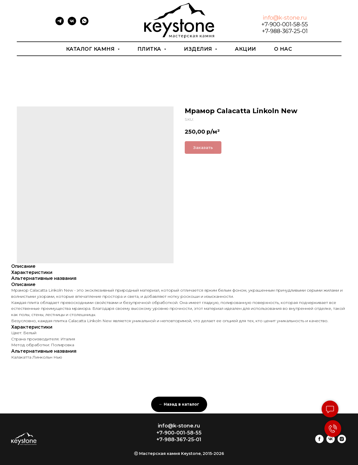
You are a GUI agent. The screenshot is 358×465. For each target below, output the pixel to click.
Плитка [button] (150, 49)
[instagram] (342, 441)
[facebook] (319, 441)
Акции (245, 49)
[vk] (72, 23)
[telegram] (59, 23)
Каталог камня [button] (91, 49)
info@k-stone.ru (285, 17)
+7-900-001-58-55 (284, 24)
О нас (283, 49)
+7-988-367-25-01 (285, 31)
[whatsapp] (84, 23)
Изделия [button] (199, 49)
